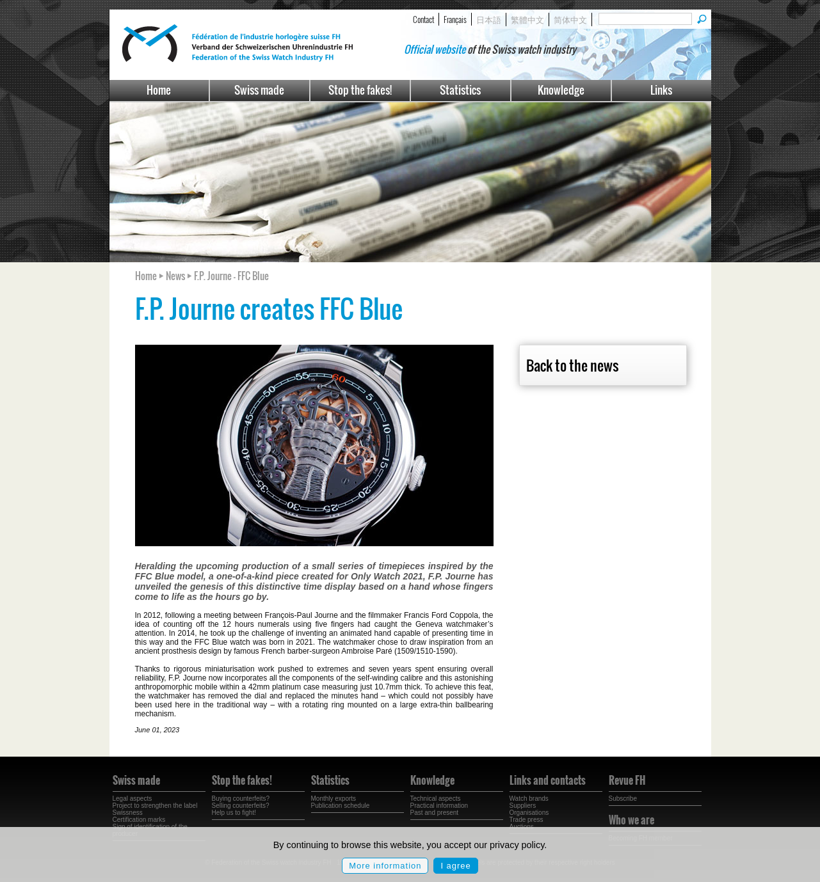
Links (661, 90)
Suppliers (523, 805)
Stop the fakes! (360, 90)
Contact (423, 19)
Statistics (460, 90)
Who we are (631, 820)
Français (455, 19)
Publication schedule (340, 805)
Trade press (526, 819)
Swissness (128, 812)
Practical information (439, 805)
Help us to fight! (234, 812)
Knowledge (561, 90)
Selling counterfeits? (240, 805)
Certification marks (139, 819)
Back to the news (572, 365)
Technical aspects (435, 798)
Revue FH (627, 780)
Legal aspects (132, 798)
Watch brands (529, 798)
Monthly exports (334, 798)
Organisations (529, 812)
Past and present (434, 812)
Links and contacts (548, 780)
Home (159, 90)
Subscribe (623, 798)
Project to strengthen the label (155, 805)
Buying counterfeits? (241, 798)
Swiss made (259, 90)
